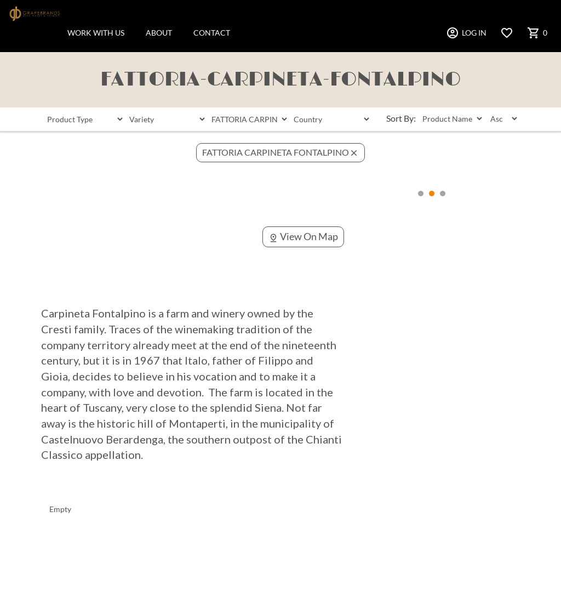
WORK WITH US (95, 32)
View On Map (303, 236)
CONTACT (211, 32)
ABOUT (159, 32)
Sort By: (401, 118)
